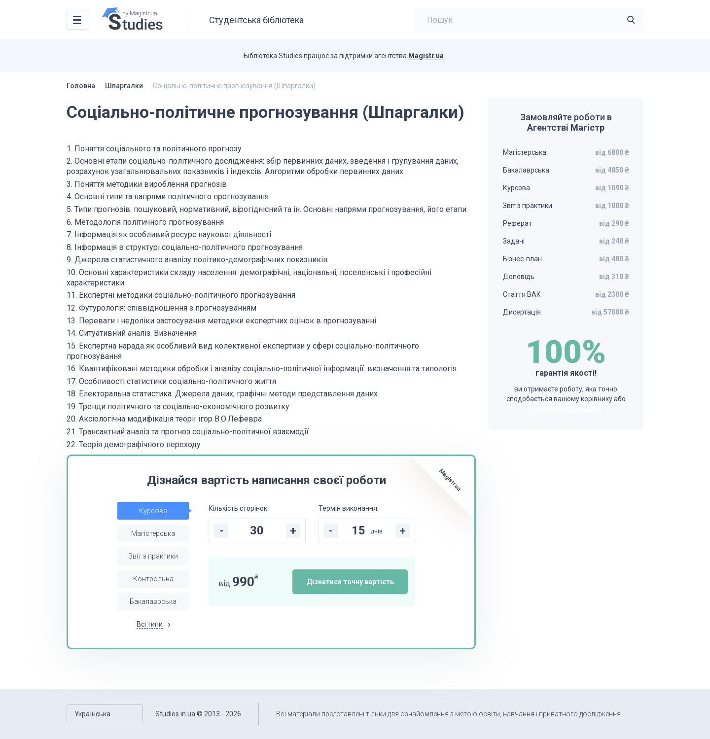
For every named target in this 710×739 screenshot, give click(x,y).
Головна (81, 86)
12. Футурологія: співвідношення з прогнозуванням (161, 308)
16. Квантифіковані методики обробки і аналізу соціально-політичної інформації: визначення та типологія (262, 368)
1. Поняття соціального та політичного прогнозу (154, 148)
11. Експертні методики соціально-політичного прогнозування (181, 295)
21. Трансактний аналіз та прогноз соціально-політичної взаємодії (188, 431)
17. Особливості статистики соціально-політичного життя (171, 381)
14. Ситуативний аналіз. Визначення (132, 333)
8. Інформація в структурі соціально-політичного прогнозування (185, 247)
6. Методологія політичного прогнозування (145, 222)
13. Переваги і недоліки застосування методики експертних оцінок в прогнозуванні (221, 320)
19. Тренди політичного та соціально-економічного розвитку (178, 406)
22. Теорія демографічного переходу (134, 444)
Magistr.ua (426, 56)
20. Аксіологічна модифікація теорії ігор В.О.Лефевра (164, 418)
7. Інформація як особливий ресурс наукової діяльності (169, 234)
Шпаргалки (124, 86)
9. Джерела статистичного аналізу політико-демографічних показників (197, 259)
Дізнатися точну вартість (350, 582)
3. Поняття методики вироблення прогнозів (147, 184)
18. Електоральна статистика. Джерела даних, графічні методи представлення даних (222, 393)
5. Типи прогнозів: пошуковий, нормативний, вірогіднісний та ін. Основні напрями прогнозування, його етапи (266, 209)
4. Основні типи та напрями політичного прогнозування (168, 196)
